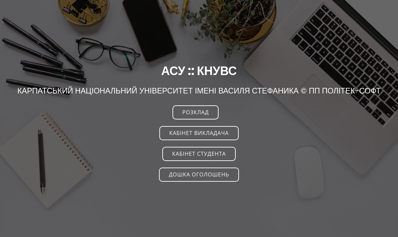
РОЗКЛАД (195, 112)
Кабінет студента (199, 153)
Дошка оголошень (199, 174)
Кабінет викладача (199, 133)
